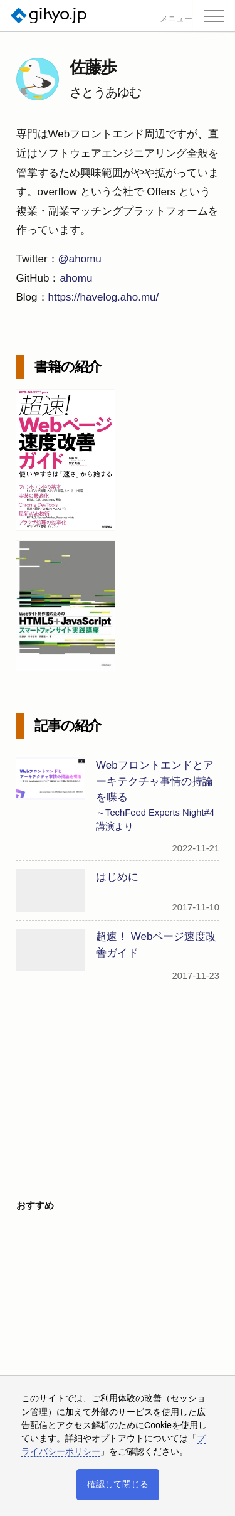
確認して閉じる (118, 1484)
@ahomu (80, 259)
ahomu (76, 278)
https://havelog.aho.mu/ (103, 297)
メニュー (176, 19)
